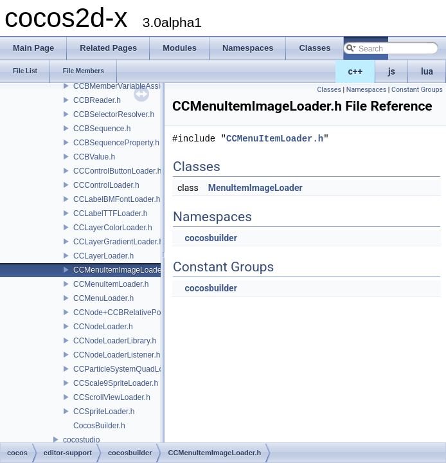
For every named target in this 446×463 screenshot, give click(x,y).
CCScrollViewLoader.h (111, 397)
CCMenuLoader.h (103, 298)
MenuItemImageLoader (255, 188)
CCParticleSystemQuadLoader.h (128, 369)
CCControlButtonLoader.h (117, 171)
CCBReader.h (97, 100)
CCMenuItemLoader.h (110, 284)
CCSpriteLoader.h (103, 411)
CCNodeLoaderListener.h (116, 354)
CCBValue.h (94, 156)
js (391, 71)
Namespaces (366, 90)
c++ (355, 71)
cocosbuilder (210, 238)
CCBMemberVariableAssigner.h (127, 86)
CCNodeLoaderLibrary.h (114, 340)
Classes (329, 90)
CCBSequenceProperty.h (116, 142)
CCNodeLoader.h (103, 326)
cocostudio (81, 439)
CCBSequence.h (101, 128)
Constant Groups (417, 90)
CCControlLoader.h (106, 185)
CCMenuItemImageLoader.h (121, 270)
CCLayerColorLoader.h (112, 227)
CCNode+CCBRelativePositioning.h (134, 312)
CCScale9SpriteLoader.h (115, 383)
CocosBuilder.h (99, 425)
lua (427, 71)
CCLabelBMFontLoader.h (116, 199)
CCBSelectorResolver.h (113, 114)
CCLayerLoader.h (103, 255)
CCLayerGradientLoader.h (118, 241)
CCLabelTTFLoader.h (110, 213)
